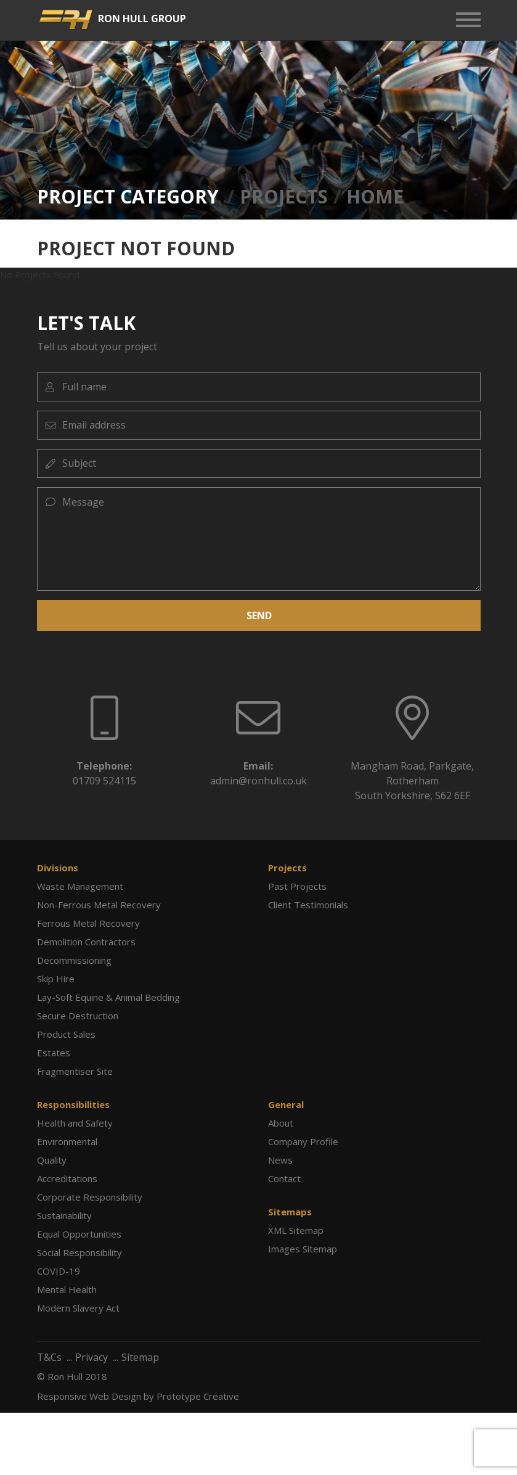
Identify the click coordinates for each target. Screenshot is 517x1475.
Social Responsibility (79, 1252)
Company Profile (303, 1141)
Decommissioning (74, 960)
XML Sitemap (296, 1230)
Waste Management (80, 886)
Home (375, 196)
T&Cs (49, 1357)
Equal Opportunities (79, 1234)
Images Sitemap (302, 1249)
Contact (284, 1178)
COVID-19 (58, 1271)
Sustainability (64, 1215)
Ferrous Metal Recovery (88, 923)
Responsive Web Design (89, 1396)
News (280, 1160)
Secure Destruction (77, 1015)
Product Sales (66, 1034)
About (280, 1123)
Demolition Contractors (86, 941)
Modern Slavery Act (78, 1308)
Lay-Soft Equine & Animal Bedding (108, 997)
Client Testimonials (308, 904)
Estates (53, 1052)
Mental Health (67, 1289)
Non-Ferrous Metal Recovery (99, 904)
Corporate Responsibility (89, 1197)
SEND (258, 615)
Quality (52, 1160)
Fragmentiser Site (75, 1071)
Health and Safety (75, 1123)
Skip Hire (56, 978)
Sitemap (140, 1357)
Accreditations (67, 1178)
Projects (284, 196)
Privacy (91, 1357)
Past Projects (297, 886)
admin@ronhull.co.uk (258, 780)
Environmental (67, 1141)
